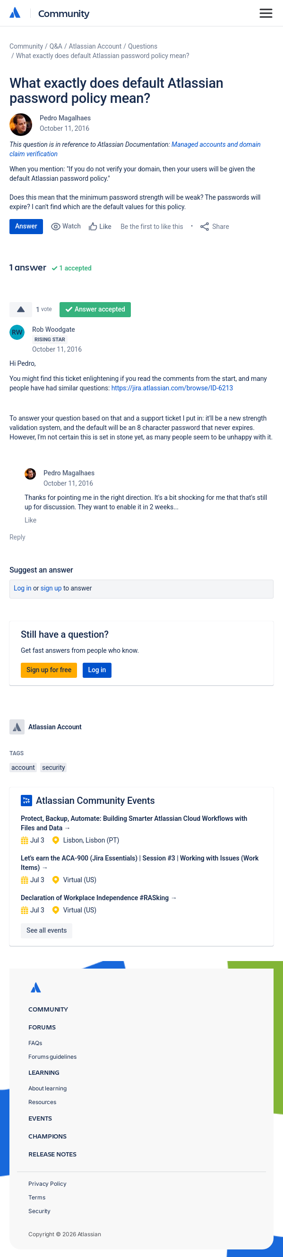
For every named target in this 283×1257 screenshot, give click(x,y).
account (23, 767)
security (53, 767)
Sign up (51, 588)
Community (64, 13)
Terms (36, 1197)
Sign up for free (48, 670)
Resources (42, 1101)
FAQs (35, 1042)
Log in (23, 588)
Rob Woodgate (53, 329)
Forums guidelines (52, 1056)
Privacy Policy (47, 1183)
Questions (142, 46)
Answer (26, 226)
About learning (47, 1088)
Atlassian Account (95, 46)
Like (30, 520)
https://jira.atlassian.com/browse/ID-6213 (172, 388)
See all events (46, 930)
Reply (17, 537)
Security (39, 1211)
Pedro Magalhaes (65, 118)
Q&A (56, 46)
